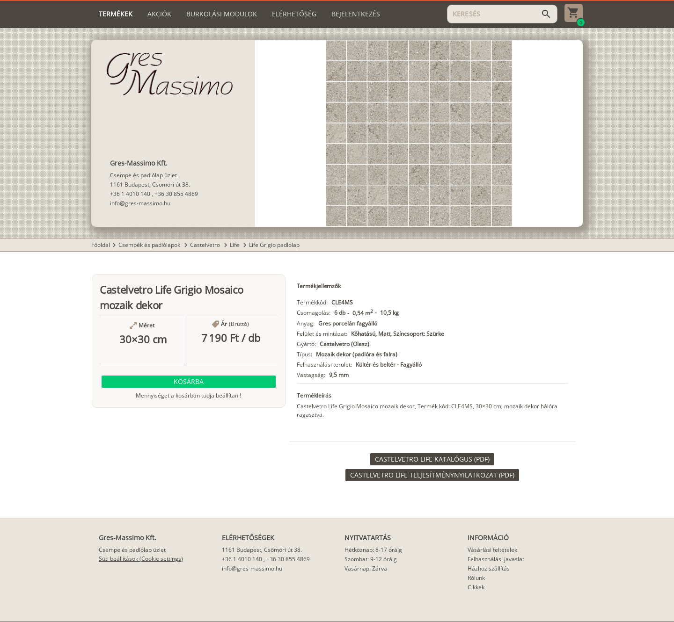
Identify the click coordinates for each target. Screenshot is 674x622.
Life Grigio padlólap (274, 245)
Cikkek (476, 587)
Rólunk (476, 578)
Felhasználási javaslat (496, 559)
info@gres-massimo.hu (140, 203)
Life (235, 245)
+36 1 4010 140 (130, 194)
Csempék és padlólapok (150, 245)
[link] (432, 459)
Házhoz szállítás (489, 568)
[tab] (115, 14)
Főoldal (100, 245)
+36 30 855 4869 (176, 194)
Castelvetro (205, 245)
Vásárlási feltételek (492, 550)
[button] (189, 382)
